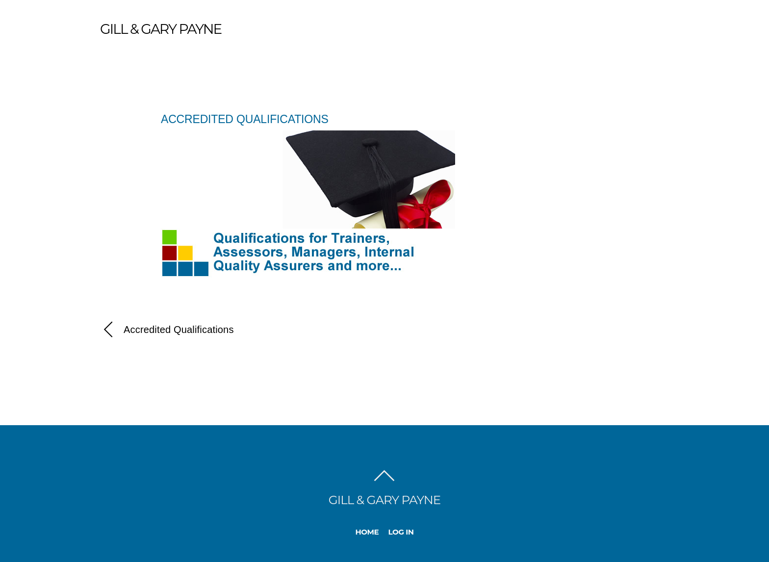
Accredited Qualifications (245, 119)
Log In (401, 531)
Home (367, 531)
